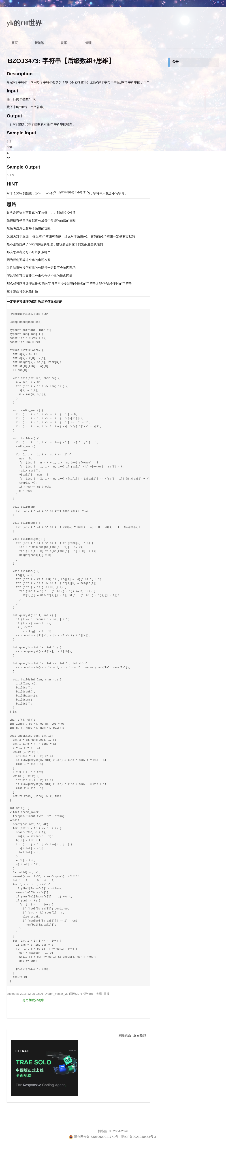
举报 (106, 993)
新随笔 (39, 43)
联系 (64, 43)
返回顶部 (139, 1035)
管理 (88, 43)
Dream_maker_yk (56, 993)
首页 (14, 43)
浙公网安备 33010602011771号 (93, 1137)
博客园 (102, 1131)
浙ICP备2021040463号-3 (138, 1137)
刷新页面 (125, 1035)
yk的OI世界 (24, 23)
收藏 (99, 993)
